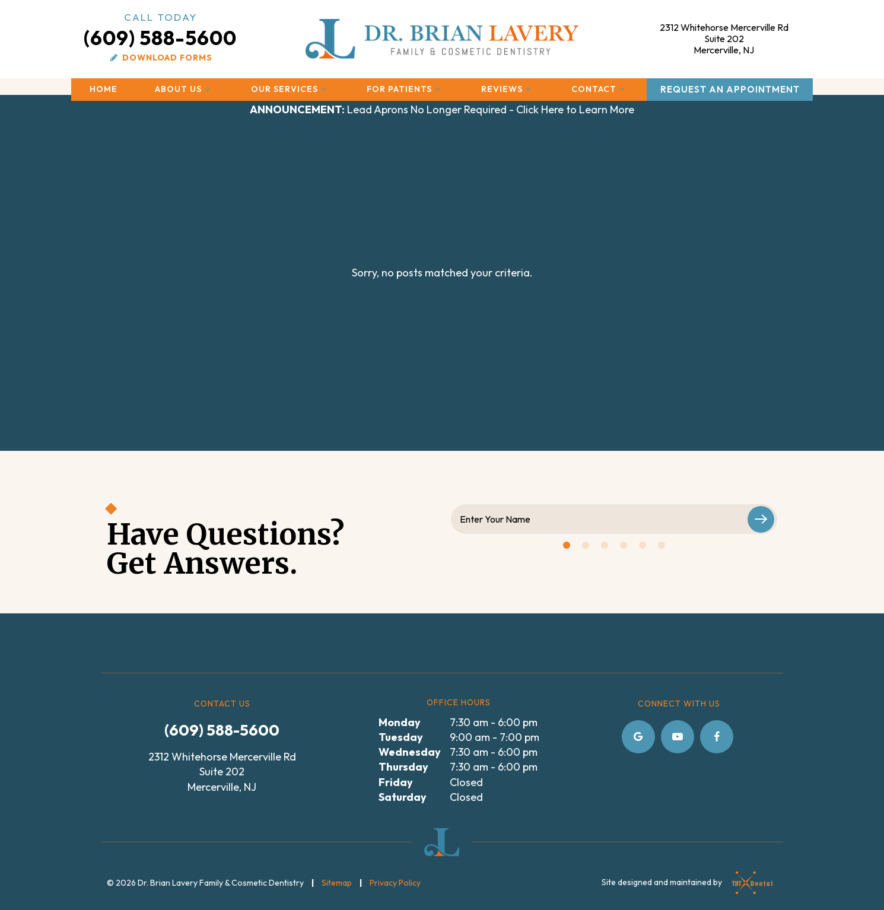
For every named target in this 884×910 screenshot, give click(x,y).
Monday (400, 722)
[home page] (442, 39)
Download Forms (160, 57)
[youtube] (677, 736)
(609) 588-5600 (160, 30)
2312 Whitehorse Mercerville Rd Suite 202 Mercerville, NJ (222, 771)
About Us (184, 89)
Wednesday (410, 752)
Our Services (290, 89)
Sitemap (337, 882)
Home (103, 89)
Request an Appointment (730, 89)
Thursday (403, 767)
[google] (638, 736)
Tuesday (401, 737)
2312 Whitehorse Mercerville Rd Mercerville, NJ (724, 39)
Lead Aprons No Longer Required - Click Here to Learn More (442, 109)
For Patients (405, 89)
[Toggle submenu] (208, 89)
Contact (599, 89)
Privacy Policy (395, 882)
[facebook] (716, 736)
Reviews (508, 89)
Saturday (403, 797)
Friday (396, 782)
